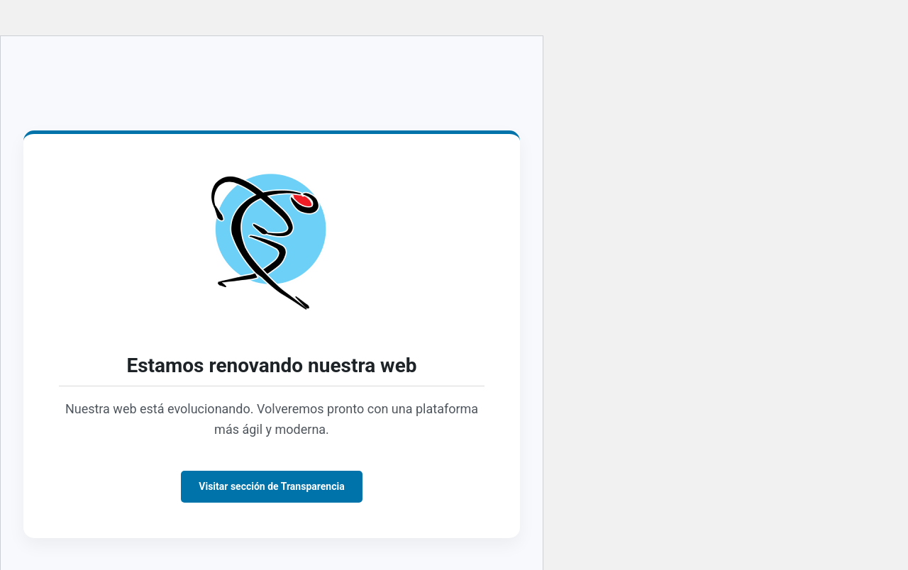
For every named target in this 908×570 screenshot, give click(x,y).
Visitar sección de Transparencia (271, 486)
